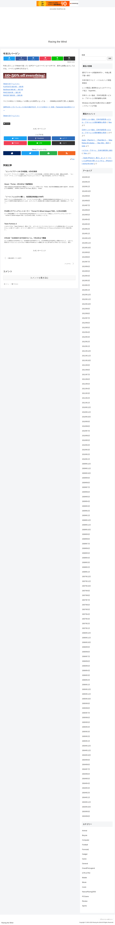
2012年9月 (86, 309)
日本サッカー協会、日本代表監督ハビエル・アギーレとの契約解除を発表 (96, 96)
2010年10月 (86, 417)
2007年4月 (86, 614)
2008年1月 (86, 572)
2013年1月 (86, 290)
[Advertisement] (57, 24)
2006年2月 (86, 680)
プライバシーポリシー (106, 919)
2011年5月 (86, 384)
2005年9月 (86, 703)
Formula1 (85, 849)
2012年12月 (86, 295)
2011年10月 (86, 360)
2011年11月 (86, 356)
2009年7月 (86, 487)
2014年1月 (86, 233)
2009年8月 (86, 483)
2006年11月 (86, 638)
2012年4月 (86, 332)
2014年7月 (86, 205)
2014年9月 (86, 196)
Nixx (110, 122)
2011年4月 (86, 389)
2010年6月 (86, 436)
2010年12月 (86, 407)
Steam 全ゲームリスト (11, 84)
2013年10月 (86, 248)
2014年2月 (86, 229)
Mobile (84, 878)
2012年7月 (86, 318)
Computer (85, 840)
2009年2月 (86, 511)
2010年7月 (86, 431)
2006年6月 (86, 661)
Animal (84, 831)
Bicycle (84, 835)
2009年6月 (86, 492)
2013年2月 (86, 285)
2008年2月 (86, 567)
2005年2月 (86, 736)
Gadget (84, 854)
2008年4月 (86, 558)
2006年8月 (86, 652)
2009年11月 (86, 468)
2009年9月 (86, 478)
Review (84, 901)
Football (85, 845)
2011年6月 (86, 379)
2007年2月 (86, 623)
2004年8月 (86, 764)
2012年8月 (86, 313)
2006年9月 (86, 647)
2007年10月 (86, 586)
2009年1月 (86, 515)
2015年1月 (86, 186)
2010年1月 (86, 459)
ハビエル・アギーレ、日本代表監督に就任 (97, 150)
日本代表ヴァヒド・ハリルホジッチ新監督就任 (96, 81)
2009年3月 (86, 506)
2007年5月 (86, 609)
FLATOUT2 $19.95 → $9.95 (13, 87)
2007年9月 (86, 591)
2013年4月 (86, 276)
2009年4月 (86, 501)
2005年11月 (86, 694)
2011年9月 (86, 365)
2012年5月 (86, 327)
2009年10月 (86, 473)
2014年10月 (86, 191)
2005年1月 (86, 741)
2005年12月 (86, 689)
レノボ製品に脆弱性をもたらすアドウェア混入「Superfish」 (96, 89)
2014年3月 (86, 224)
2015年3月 (86, 177)
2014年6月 (86, 210)
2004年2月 (86, 793)
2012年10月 (86, 304)
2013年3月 (86, 280)
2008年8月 (86, 539)
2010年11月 (86, 412)
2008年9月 (86, 534)
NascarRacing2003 (89, 892)
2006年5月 (86, 666)
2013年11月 (86, 243)
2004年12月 (86, 746)
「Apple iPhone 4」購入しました (94, 158)
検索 (83, 55)
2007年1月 (86, 628)
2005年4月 (86, 727)
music (84, 887)
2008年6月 (86, 548)
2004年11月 (86, 750)
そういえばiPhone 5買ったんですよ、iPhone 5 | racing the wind (97, 161)
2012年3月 (86, 337)
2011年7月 (86, 374)
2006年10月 (86, 642)
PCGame (7, 123)
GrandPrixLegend (88, 868)
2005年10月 (86, 699)
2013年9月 (86, 252)
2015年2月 (86, 182)
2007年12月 (86, 576)
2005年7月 (86, 713)
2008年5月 (86, 553)
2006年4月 (86, 670)
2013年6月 (86, 266)
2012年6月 (86, 323)
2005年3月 (86, 732)
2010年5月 (86, 440)
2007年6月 (86, 605)
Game (84, 859)
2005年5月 (86, 722)
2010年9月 (86, 421)
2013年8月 (86, 257)
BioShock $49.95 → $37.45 (13, 89)
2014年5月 (86, 215)
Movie (84, 882)
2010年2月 (86, 454)
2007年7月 (86, 600)
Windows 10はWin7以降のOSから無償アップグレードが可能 (96, 104)
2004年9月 (86, 760)
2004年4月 (86, 783)
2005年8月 (86, 708)
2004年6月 (86, 774)
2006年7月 (86, 656)
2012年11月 (86, 299)
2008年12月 (86, 520)
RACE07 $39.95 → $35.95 (12, 95)
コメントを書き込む (39, 278)
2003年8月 (86, 816)
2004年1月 (86, 797)
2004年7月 (86, 769)
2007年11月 (86, 581)
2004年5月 (86, 779)
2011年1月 (86, 403)
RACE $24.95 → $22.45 (12, 92)
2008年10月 (86, 530)
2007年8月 (86, 595)
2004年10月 (86, 755)
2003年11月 (86, 802)
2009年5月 (86, 497)
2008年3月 (86, 562)
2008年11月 (86, 525)
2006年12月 (86, 633)
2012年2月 (86, 342)
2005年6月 (86, 717)
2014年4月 (86, 219)
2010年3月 (86, 450)
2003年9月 (86, 811)
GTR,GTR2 (86, 873)
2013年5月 (86, 271)
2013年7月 (86, 262)
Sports (84, 906)
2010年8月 (86, 426)
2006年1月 (86, 685)
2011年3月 (86, 393)
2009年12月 (86, 464)
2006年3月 (86, 675)
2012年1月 (86, 346)
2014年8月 (86, 201)
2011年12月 (86, 351)
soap (83, 146)
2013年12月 (86, 238)
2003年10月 (86, 807)
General (85, 863)
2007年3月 (86, 619)
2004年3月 (86, 788)
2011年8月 (86, 370)
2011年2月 (86, 398)
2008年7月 (86, 544)
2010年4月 (86, 445)
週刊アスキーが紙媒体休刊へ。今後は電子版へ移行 (96, 74)
